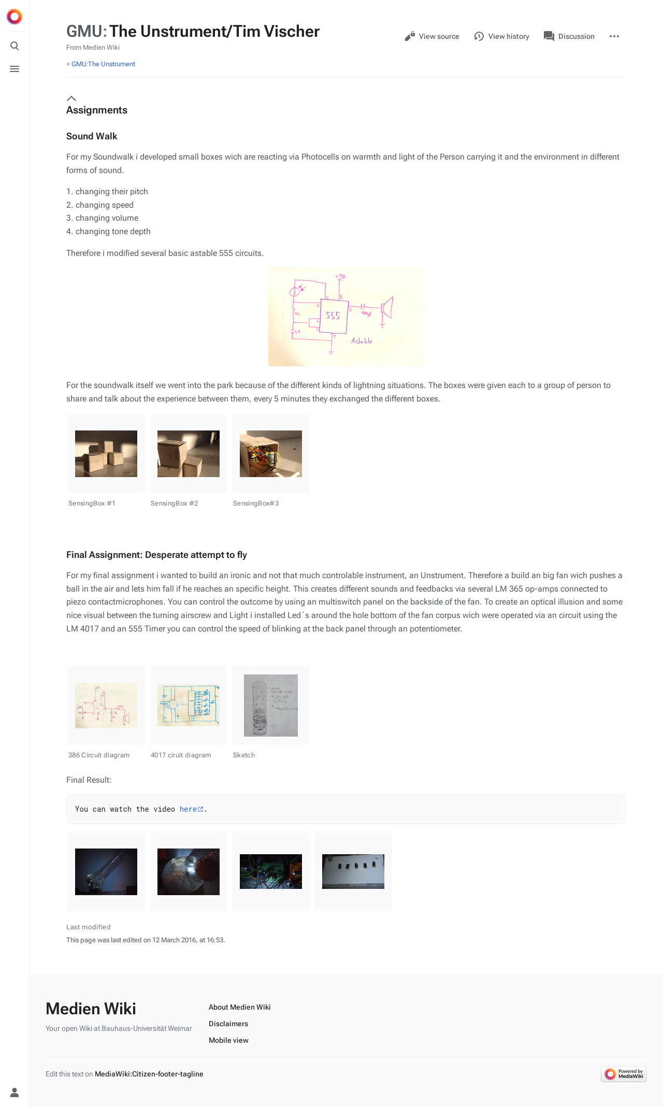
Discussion (569, 36)
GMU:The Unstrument (103, 64)
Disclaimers (228, 1023)
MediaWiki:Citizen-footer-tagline (149, 1074)
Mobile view (229, 1040)
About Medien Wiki (240, 1007)
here (188, 809)
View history (501, 36)
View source (432, 36)
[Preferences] (14, 1069)
